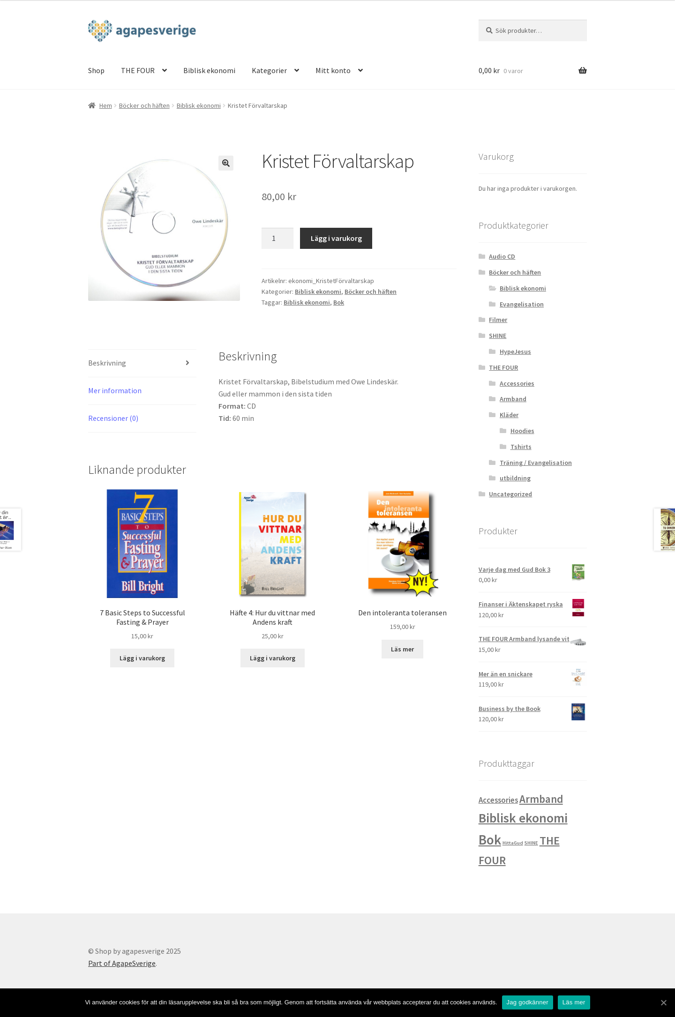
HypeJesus (515, 351)
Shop (96, 70)
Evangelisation (522, 304)
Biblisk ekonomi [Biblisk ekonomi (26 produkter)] (523, 817)
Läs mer (573, 1002)
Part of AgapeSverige (122, 963)
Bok (338, 302)
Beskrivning (107, 362)
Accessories (517, 383)
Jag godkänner (527, 1002)
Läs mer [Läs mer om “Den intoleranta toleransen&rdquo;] (402, 649)
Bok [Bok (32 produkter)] (490, 839)
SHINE (497, 335)
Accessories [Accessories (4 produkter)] (498, 800)
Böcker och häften (144, 105)
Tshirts (521, 446)
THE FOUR (138, 70)
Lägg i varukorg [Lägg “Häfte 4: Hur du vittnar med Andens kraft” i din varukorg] (272, 658)
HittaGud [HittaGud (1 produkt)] (512, 843)
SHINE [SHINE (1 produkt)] (531, 843)
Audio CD (502, 256)
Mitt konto (333, 70)
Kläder (509, 415)
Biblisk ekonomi (209, 70)
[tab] (142, 363)
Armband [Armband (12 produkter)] (541, 799)
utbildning (515, 478)
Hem (105, 105)
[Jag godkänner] (663, 1002)
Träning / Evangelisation (536, 462)
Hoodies (522, 430)
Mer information (115, 390)
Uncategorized (510, 494)
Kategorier (269, 70)
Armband (513, 399)
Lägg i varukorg (336, 238)
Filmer (498, 319)
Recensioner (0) (113, 418)
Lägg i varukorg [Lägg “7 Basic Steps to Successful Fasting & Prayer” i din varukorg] (142, 658)
